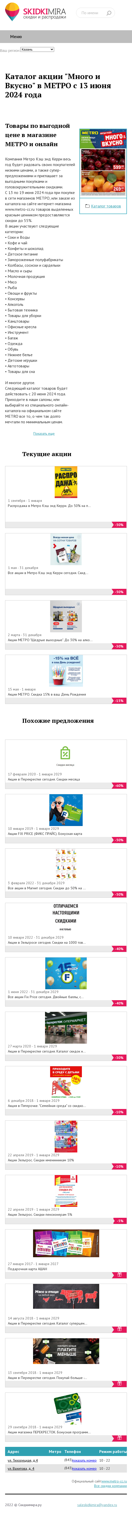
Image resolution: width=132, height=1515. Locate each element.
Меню (16, 36)
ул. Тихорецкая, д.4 (23, 1460)
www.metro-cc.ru (114, 1481)
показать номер (84, 1460)
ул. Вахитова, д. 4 (21, 1468)
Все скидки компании (110, 1485)
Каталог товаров (106, 205)
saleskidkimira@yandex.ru (97, 1505)
